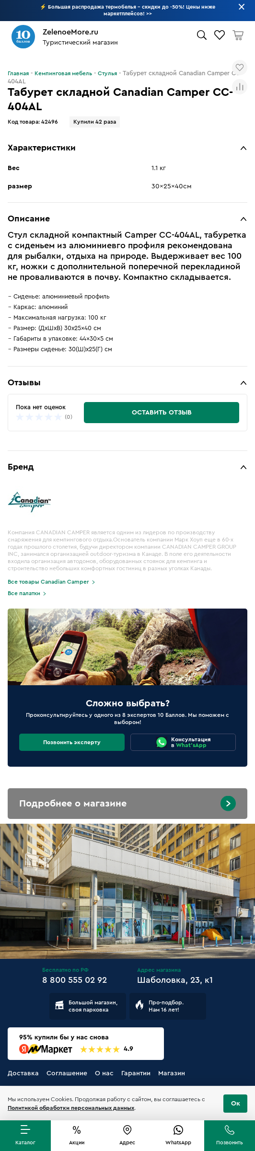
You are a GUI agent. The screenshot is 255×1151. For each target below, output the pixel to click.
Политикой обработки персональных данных (71, 1108)
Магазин (171, 1073)
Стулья (107, 73)
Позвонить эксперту (72, 742)
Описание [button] (29, 218)
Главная (18, 73)
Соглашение (66, 1073)
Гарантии (136, 1073)
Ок (235, 1103)
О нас (104, 1073)
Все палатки (24, 593)
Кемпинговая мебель (63, 73)
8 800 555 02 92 (74, 980)
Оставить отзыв (162, 412)
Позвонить (229, 1142)
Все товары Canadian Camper (48, 582)
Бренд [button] (21, 466)
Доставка (23, 1073)
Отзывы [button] (24, 382)
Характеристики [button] (42, 147)
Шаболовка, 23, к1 (175, 980)
